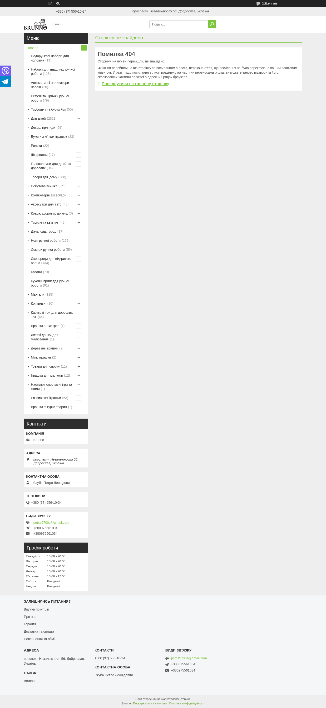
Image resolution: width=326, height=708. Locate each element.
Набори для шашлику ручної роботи (53, 71)
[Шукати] (212, 24)
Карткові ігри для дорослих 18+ (52, 315)
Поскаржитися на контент (150, 703)
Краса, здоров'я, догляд (49, 213)
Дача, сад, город (43, 231)
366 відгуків (269, 3)
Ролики (36, 146)
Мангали (37, 294)
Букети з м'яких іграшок (49, 137)
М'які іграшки (41, 357)
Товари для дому (44, 177)
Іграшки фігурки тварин (49, 407)
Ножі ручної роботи (46, 240)
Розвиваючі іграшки (46, 398)
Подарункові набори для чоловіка (50, 58)
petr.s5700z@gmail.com (51, 522)
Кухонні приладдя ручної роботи (50, 283)
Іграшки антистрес (45, 326)
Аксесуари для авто (46, 204)
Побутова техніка (44, 186)
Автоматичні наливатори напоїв (50, 85)
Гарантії (30, 624)
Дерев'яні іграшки (44, 348)
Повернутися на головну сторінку (135, 84)
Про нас (30, 617)
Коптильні (38, 303)
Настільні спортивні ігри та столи (51, 387)
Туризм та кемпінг (44, 222)
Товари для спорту (45, 366)
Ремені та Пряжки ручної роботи (50, 98)
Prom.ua (185, 699)
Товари (32, 48)
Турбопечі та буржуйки (48, 109)
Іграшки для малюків (47, 375)
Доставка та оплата (39, 631)
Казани (36, 272)
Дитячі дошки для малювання (44, 337)
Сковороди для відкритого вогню (51, 261)
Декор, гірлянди (43, 127)
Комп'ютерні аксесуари (48, 195)
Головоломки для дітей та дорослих (51, 166)
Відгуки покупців (36, 609)
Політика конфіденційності (187, 703)
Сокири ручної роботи (48, 249)
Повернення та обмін (40, 639)
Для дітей (38, 118)
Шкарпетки (39, 155)
